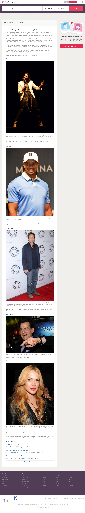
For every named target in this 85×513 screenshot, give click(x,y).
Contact (23, 490)
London (70, 483)
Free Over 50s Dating (6, 479)
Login (66, 2)
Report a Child (25, 477)
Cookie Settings (25, 489)
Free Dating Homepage (7, 475)
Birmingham (71, 475)
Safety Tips (24, 479)
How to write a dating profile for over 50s (18, 456)
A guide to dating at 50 (12, 444)
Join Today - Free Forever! (71, 46)
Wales (57, 487)
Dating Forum (5, 490)
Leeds (44, 483)
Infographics (4, 485)
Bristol (57, 477)
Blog (3, 483)
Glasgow (57, 481)
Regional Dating (5, 477)
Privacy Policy (25, 485)
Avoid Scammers (25, 481)
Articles (3, 489)
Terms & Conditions (26, 483)
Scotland (44, 487)
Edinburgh (71, 479)
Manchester (45, 485)
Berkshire (71, 487)
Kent (70, 481)
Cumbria (44, 479)
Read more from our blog (29, 461)
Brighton (44, 477)
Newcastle (58, 485)
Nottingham (71, 485)
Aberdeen (44, 475)
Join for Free (73, 2)
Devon (57, 479)
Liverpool (58, 483)
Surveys (3, 487)
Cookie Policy (25, 487)
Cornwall (71, 477)
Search (76, 8)
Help (23, 475)
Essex (44, 481)
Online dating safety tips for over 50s (17, 450)
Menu (80, 2)
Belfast (57, 475)
